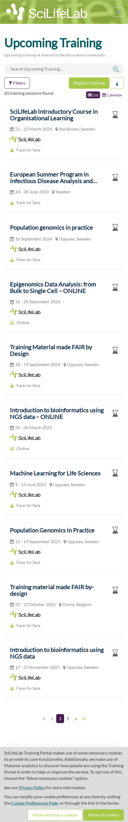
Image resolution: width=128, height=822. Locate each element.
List (93, 95)
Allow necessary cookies (55, 814)
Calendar (112, 95)
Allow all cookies (103, 814)
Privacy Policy (32, 787)
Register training (89, 82)
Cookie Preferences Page (34, 802)
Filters (17, 82)
